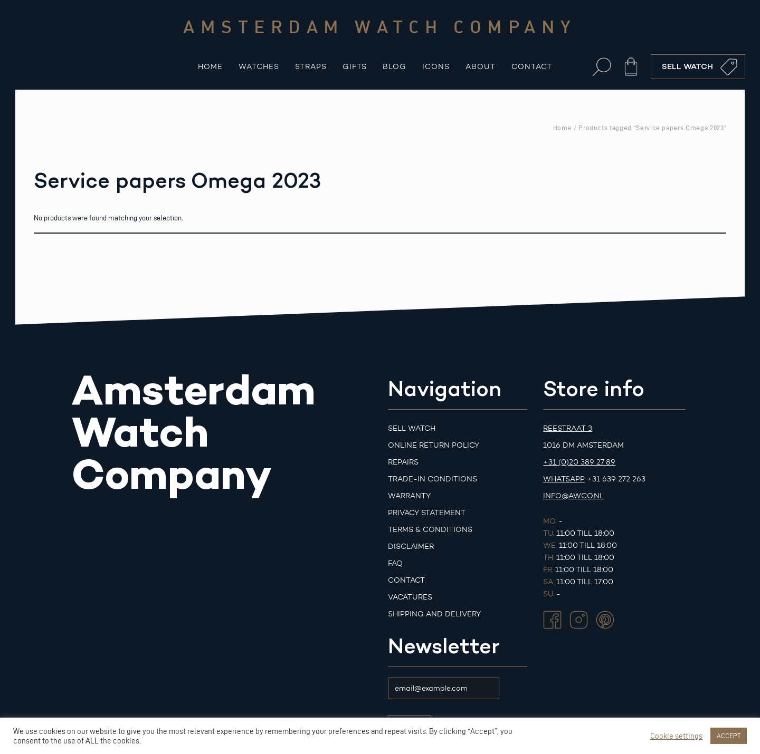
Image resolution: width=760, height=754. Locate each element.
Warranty (409, 495)
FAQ (395, 563)
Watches (259, 66)
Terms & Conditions (430, 529)
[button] (602, 66)
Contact (531, 66)
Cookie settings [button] (676, 736)
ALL (92, 741)
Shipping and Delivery (434, 614)
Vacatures (410, 597)
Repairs (403, 462)
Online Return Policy (433, 445)
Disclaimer (411, 546)
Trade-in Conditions (432, 479)
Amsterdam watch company (380, 26)
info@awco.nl (573, 495)
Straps (311, 66)
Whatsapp (564, 479)
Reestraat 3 (567, 428)
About (481, 66)
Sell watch (411, 428)
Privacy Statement (427, 512)
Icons (436, 66)
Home (210, 66)
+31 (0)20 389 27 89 (579, 462)
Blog (394, 66)
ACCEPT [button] (728, 735)
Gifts (355, 66)
